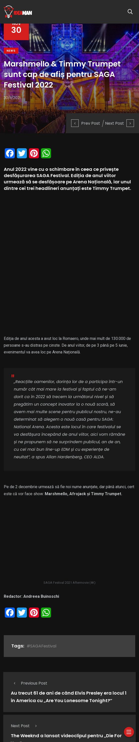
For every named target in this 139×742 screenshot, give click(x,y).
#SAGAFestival (41, 522)
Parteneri (14, 718)
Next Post (119, 123)
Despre (9, 703)
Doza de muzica (47, 703)
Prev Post (85, 123)
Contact (33, 718)
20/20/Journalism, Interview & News (35, 711)
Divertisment (79, 711)
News (11, 50)
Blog (98, 711)
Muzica (71, 703)
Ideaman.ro (42, 725)
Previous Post (29, 559)
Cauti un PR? (117, 711)
